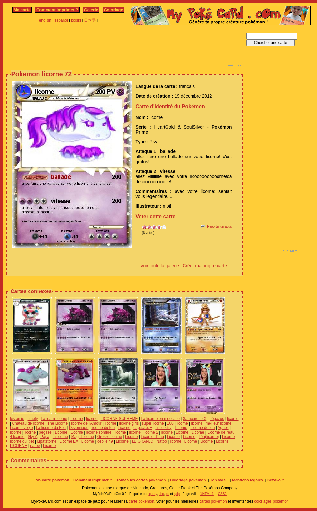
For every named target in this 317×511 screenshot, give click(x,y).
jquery (152, 494)
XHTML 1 (207, 494)
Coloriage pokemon (188, 480)
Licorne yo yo (21, 428)
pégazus (217, 419)
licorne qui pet (22, 441)
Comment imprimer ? (57, 9)
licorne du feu (103, 428)
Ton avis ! (219, 480)
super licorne (153, 423)
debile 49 (105, 441)
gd (167, 494)
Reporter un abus (219, 226)
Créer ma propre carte (205, 265)
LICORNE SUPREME (119, 419)
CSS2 (222, 494)
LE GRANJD (142, 441)
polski (76, 20)
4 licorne (17, 437)
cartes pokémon (213, 501)
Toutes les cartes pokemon (141, 480)
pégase (45, 432)
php (161, 494)
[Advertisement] (124, 47)
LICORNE (18, 446)
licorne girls (129, 423)
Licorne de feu (202, 428)
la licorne (60, 437)
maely (32, 419)
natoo (35, 446)
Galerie (91, 9)
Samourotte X (194, 419)
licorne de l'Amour (86, 423)
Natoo (162, 441)
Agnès (223, 428)
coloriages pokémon (271, 501)
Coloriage (113, 9)
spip (177, 494)
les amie (17, 419)
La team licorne (54, 419)
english (45, 20)
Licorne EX (68, 441)
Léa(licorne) (209, 437)
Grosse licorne (109, 437)
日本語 (90, 20)
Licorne (76, 419)
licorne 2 (151, 432)
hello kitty (163, 428)
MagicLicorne (82, 437)
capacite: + (142, 428)
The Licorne (57, 423)
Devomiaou (79, 428)
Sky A (32, 437)
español (61, 20)
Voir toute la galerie (160, 265)
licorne (91, 419)
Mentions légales (247, 480)
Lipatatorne (46, 441)
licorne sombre (99, 432)
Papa (44, 437)
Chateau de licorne (28, 423)
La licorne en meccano (160, 419)
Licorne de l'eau (220, 432)
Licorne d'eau (152, 437)
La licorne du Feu (51, 428)
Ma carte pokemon (52, 480)
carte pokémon (141, 501)
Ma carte (21, 9)
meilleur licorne (219, 423)
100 (170, 423)
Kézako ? (275, 480)
